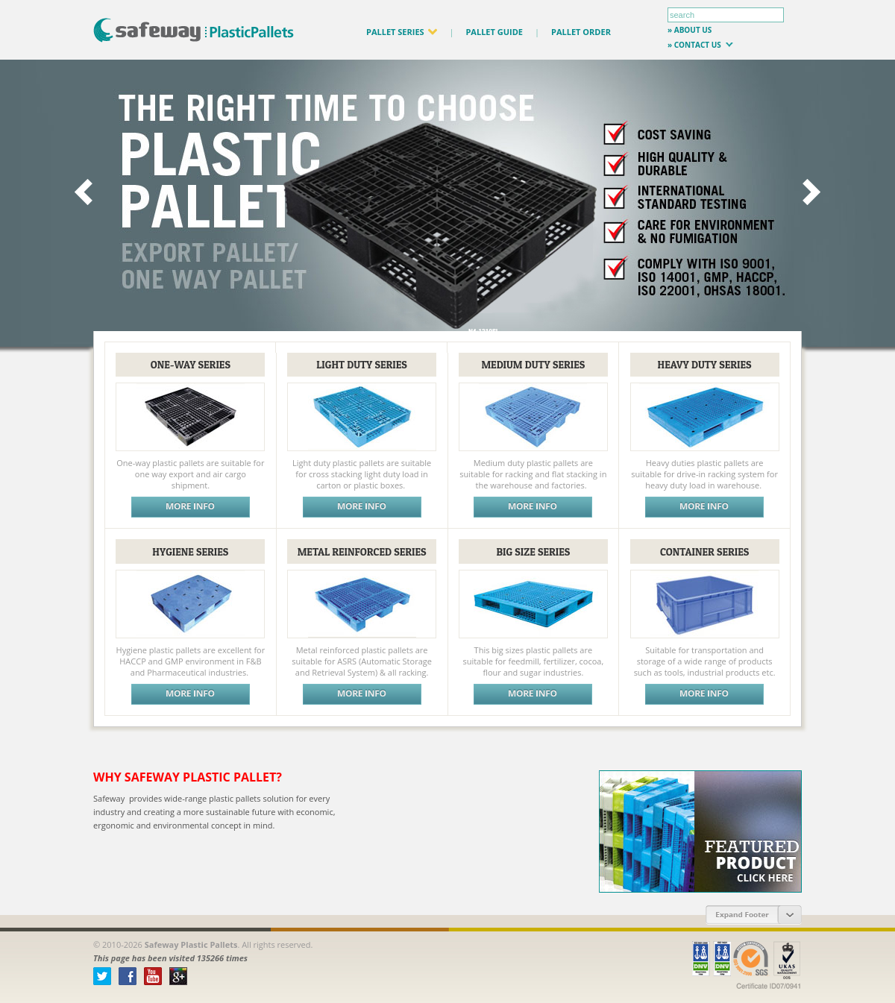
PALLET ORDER (581, 31)
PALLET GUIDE (494, 31)
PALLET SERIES (401, 31)
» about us (690, 30)
